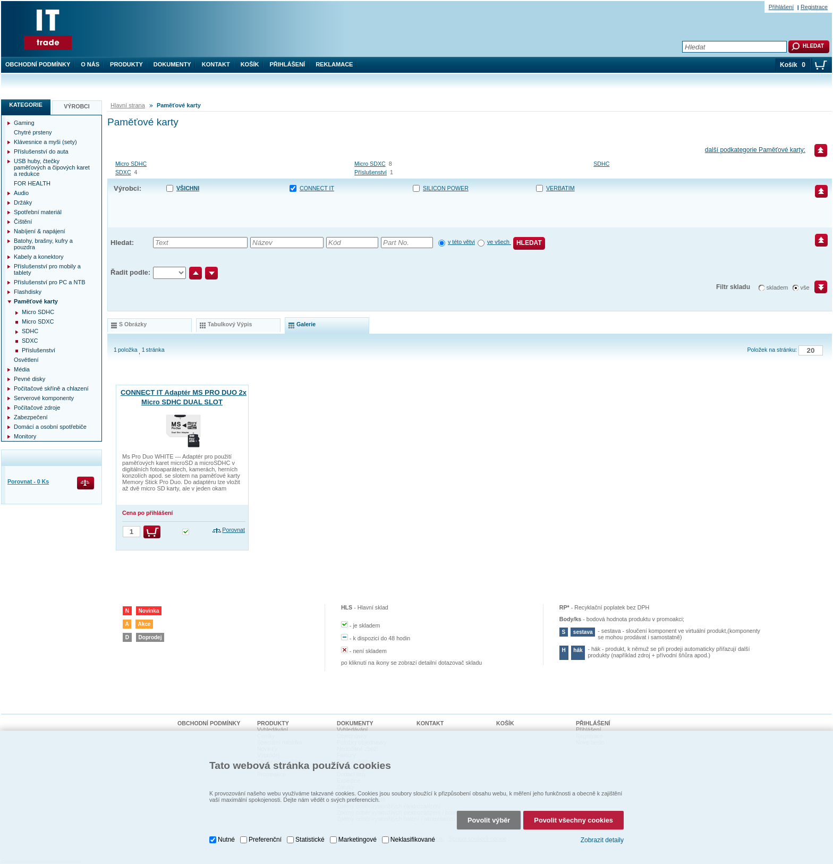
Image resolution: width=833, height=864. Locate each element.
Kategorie (25, 104)
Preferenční (265, 834)
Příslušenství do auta (41, 151)
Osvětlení (26, 360)
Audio (21, 193)
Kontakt (216, 64)
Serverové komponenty (44, 398)
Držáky (23, 202)
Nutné (226, 834)
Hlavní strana (127, 105)
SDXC (123, 172)
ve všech (499, 242)
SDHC (601, 163)
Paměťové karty (36, 301)
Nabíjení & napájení (39, 231)
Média (22, 369)
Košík (250, 64)
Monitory (25, 436)
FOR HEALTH (32, 183)
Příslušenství (370, 172)
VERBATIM (560, 188)
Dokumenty (172, 64)
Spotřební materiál (38, 212)
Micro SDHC (131, 163)
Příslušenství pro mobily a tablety (47, 269)
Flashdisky (27, 292)
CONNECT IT (317, 188)
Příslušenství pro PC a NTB (50, 282)
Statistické (310, 834)
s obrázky (133, 324)
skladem (777, 287)
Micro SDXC (370, 163)
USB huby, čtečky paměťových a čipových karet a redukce (52, 167)
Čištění (23, 221)
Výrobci (77, 106)
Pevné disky (29, 379)
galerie (306, 324)
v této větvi (461, 242)
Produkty (126, 64)
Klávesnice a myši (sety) (45, 142)
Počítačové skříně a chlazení (51, 388)
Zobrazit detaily (602, 834)
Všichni (187, 188)
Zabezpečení (31, 417)
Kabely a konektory (39, 256)
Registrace (814, 7)
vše (805, 287)
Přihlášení (287, 64)
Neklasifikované (412, 834)
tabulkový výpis (230, 324)
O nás (90, 64)
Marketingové (357, 834)
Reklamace (334, 64)
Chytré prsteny (33, 132)
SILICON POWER (446, 188)
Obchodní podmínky (37, 64)
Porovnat (233, 530)
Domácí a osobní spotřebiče (50, 426)
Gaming (24, 123)
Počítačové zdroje (37, 407)
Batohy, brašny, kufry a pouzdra (43, 244)
